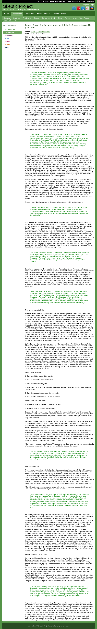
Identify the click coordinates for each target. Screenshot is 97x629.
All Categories (10, 29)
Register (86, 5)
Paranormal (9, 35)
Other (7, 47)
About (40, 1)
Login (92, 5)
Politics (7, 44)
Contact (46, 1)
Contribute (90, 1)
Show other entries (43, 32)
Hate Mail (58, 1)
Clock (33, 32)
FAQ (52, 1)
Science (7, 41)
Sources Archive (78, 1)
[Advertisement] (12, 89)
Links (69, 1)
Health (7, 38)
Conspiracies (9, 32)
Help (64, 1)
